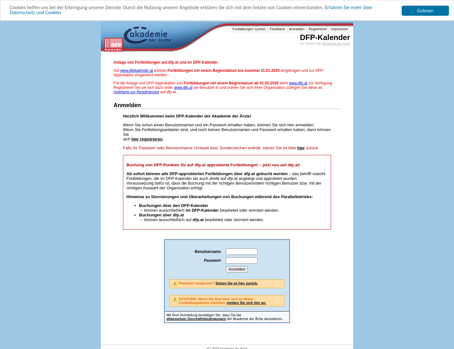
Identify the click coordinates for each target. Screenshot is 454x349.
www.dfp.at (298, 83)
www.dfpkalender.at (136, 70)
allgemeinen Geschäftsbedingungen (196, 319)
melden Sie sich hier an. (246, 303)
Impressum (339, 29)
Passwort (212, 260)
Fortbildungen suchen (249, 29)
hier (301, 148)
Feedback (277, 29)
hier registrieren (147, 139)
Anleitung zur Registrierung (136, 92)
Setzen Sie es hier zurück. (236, 283)
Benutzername (208, 251)
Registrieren (318, 29)
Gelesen (425, 11)
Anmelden (297, 29)
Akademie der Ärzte (336, 43)
